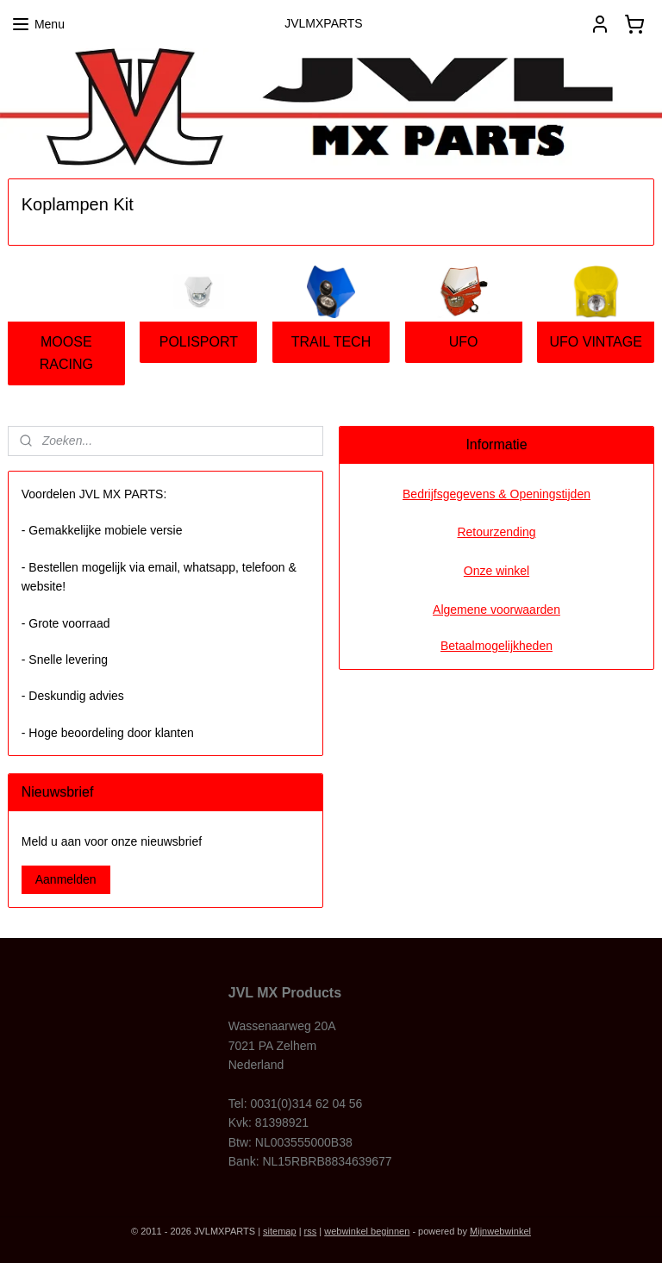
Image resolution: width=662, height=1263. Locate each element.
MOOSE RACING (66, 353)
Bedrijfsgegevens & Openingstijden (496, 494)
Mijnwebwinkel (500, 1231)
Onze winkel (496, 571)
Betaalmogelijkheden (496, 646)
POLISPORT (198, 342)
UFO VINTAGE (596, 342)
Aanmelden (66, 879)
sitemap (280, 1231)
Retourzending (496, 532)
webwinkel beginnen (366, 1231)
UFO (463, 342)
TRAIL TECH (331, 342)
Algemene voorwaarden (496, 609)
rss (310, 1231)
